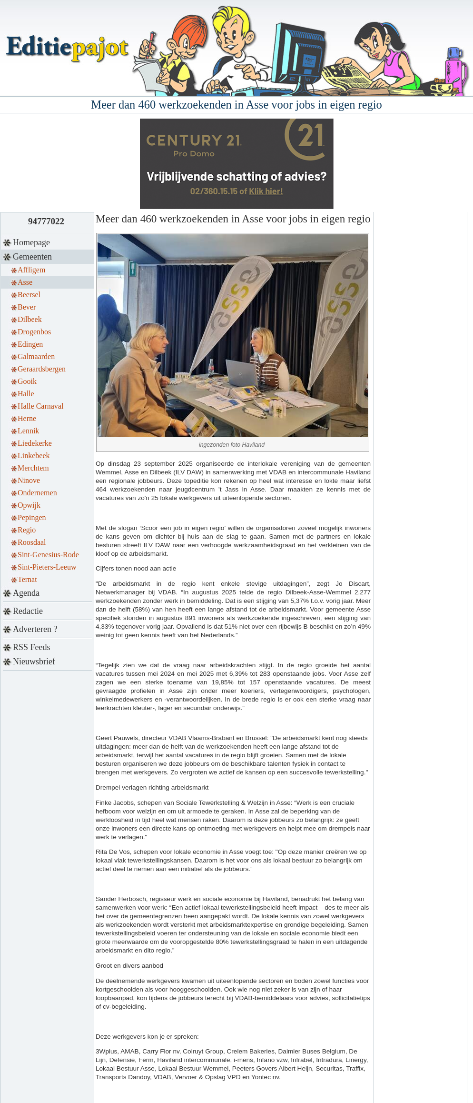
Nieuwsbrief (34, 661)
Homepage (31, 242)
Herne (27, 418)
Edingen (30, 344)
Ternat (27, 579)
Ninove (29, 480)
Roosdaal (32, 542)
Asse (25, 282)
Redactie (28, 611)
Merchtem (33, 468)
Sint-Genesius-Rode (48, 555)
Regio (27, 530)
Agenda (26, 593)
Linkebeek (34, 455)
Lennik (28, 431)
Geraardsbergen (42, 369)
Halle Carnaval (40, 406)
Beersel (29, 295)
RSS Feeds (31, 647)
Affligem (31, 270)
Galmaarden (36, 356)
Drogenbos (34, 332)
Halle (26, 394)
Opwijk (29, 505)
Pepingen (32, 517)
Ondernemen (37, 493)
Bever (27, 307)
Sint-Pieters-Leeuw (47, 567)
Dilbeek (30, 319)
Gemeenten (32, 256)
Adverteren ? (35, 629)
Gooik (27, 381)
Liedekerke (35, 443)
